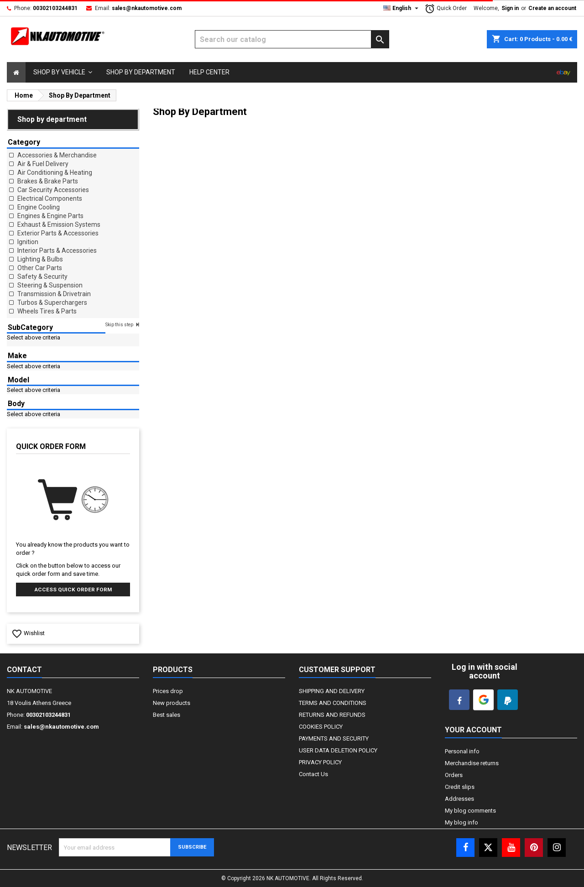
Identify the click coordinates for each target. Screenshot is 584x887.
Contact (24, 669)
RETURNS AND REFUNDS (332, 714)
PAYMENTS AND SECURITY (334, 738)
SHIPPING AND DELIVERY (332, 691)
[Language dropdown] (402, 8)
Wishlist (28, 633)
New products (171, 702)
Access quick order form (73, 589)
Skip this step (119, 324)
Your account (473, 729)
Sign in (510, 8)
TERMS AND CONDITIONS (332, 702)
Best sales (166, 714)
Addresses (459, 798)
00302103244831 (55, 8)
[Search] (292, 39)
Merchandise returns (472, 763)
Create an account (552, 8)
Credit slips (459, 786)
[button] (63, 72)
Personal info (462, 751)
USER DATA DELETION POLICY (338, 750)
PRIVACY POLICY (320, 762)
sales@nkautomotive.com (147, 8)
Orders (454, 775)
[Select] (16, 72)
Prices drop (168, 691)
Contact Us (313, 774)
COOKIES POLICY (321, 726)
